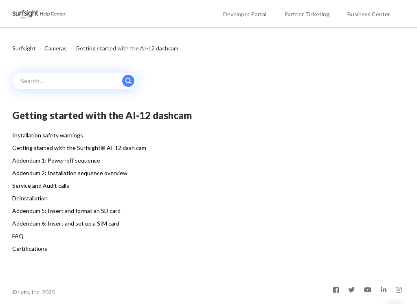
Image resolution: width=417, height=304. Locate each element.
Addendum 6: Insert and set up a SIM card (65, 223)
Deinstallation (30, 198)
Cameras (55, 48)
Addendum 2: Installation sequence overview (69, 172)
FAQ (18, 235)
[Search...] (74, 81)
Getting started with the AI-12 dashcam (126, 48)
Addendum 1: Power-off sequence (56, 160)
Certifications (29, 248)
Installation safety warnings (47, 135)
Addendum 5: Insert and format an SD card (66, 210)
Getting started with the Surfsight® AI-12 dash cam (79, 147)
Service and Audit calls (40, 185)
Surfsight (24, 48)
